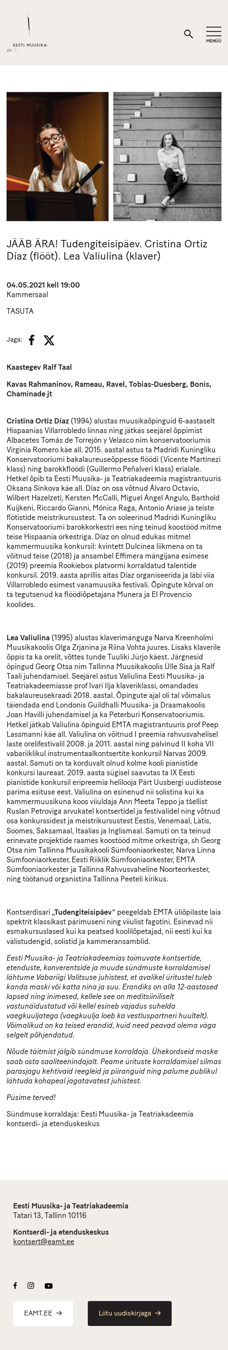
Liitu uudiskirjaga (130, 1313)
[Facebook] (32, 340)
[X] (49, 340)
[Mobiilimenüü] (213, 35)
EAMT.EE (43, 1313)
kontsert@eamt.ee (43, 1242)
